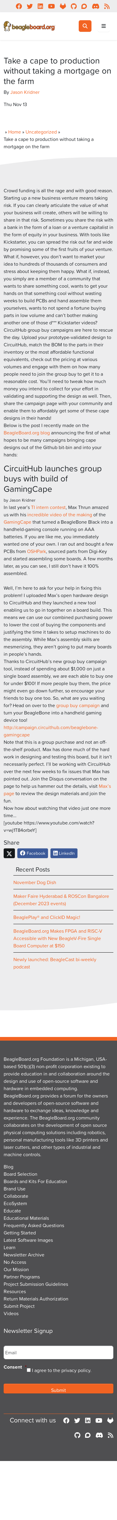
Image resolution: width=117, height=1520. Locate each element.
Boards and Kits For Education (35, 1181)
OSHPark (36, 551)
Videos (11, 1313)
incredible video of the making (59, 514)
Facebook (32, 853)
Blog (8, 1166)
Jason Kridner (25, 92)
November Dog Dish (34, 882)
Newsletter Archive (24, 1254)
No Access (15, 1262)
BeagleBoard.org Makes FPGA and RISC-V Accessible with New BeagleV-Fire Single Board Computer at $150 (57, 938)
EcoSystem (15, 1203)
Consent (15, 1367)
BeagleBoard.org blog (27, 432)
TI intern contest (48, 507)
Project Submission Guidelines (36, 1284)
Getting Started (20, 1232)
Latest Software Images (28, 1240)
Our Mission (16, 1269)
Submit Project (19, 1306)
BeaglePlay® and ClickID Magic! (46, 917)
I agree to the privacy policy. (61, 1370)
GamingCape (17, 521)
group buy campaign (78, 705)
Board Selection (20, 1174)
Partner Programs (22, 1276)
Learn (9, 1247)
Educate (12, 1210)
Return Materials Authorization (36, 1298)
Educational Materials (26, 1218)
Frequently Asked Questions (34, 1225)
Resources (15, 1291)
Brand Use (15, 1188)
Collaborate (16, 1196)
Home (14, 131)
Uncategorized (41, 131)
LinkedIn (64, 853)
